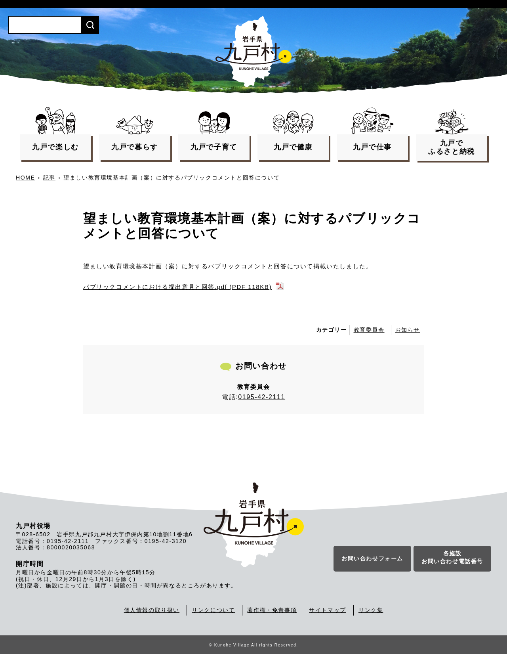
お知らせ (407, 330)
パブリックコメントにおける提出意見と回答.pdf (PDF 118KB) (177, 286)
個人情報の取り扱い (151, 610)
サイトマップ (327, 610)
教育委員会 (369, 330)
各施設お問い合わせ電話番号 (452, 558)
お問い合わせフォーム (372, 559)
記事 (49, 177)
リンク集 (370, 610)
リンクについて (213, 610)
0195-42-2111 (261, 397)
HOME (25, 177)
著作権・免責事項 (272, 610)
